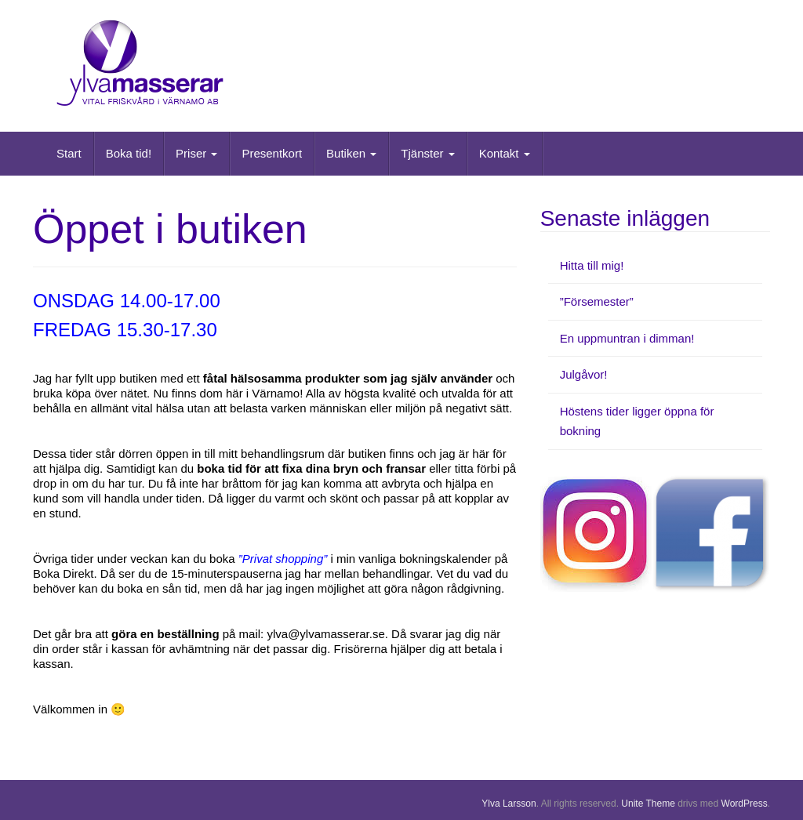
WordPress (744, 803)
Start (69, 153)
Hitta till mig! (592, 265)
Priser (196, 153)
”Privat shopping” (282, 558)
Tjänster (427, 153)
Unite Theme (647, 803)
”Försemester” (597, 301)
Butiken (351, 153)
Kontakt (504, 153)
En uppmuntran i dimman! (627, 338)
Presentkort (272, 153)
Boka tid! (128, 153)
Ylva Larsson (508, 803)
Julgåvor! (584, 374)
